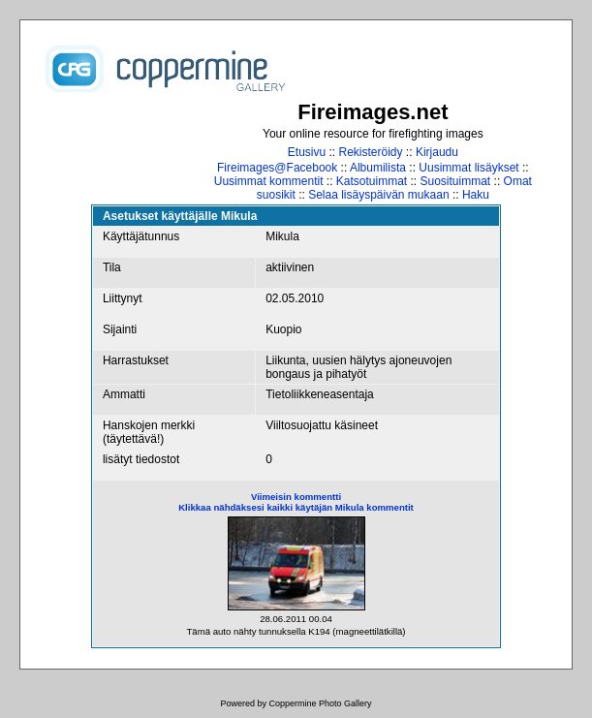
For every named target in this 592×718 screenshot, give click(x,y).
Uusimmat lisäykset (468, 167)
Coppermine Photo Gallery (319, 703)
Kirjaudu (437, 152)
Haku (475, 195)
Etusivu (307, 152)
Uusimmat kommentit (269, 181)
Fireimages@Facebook (277, 167)
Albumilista (378, 167)
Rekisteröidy (371, 152)
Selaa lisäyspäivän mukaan (378, 195)
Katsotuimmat (371, 181)
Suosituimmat (456, 181)
